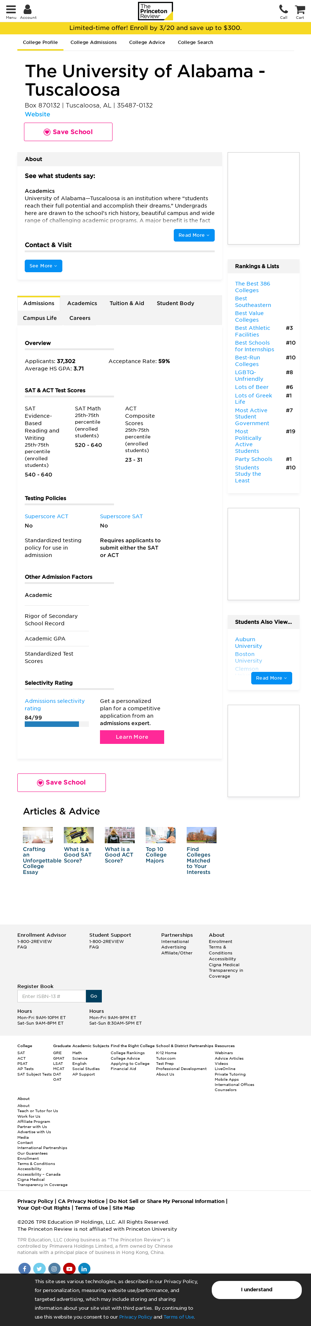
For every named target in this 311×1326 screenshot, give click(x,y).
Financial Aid (123, 1068)
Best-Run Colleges (247, 361)
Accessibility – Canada (39, 1174)
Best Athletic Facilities (252, 331)
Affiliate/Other (177, 953)
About (23, 1105)
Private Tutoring (230, 1074)
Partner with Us (32, 1126)
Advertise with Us (34, 1132)
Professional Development (181, 1068)
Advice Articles (229, 1058)
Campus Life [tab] (40, 318)
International (175, 941)
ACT (21, 1058)
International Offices (234, 1084)
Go (93, 996)
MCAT (59, 1068)
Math (77, 1052)
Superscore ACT (46, 516)
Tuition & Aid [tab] (127, 303)
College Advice (147, 42)
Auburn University (248, 642)
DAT (57, 1074)
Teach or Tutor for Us (37, 1110)
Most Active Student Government (252, 416)
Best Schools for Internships (254, 346)
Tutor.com (166, 1058)
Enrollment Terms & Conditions (220, 947)
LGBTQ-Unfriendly (249, 375)
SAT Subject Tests (34, 1074)
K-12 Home (166, 1052)
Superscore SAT (121, 516)
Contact (25, 1142)
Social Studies (86, 1068)
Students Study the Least (248, 474)
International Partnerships (42, 1147)
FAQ (22, 947)
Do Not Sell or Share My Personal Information (166, 1201)
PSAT (22, 1063)
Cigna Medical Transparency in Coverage (226, 970)
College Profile (40, 42)
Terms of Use (178, 1317)
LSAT (58, 1063)
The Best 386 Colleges (252, 287)
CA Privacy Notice (81, 1201)
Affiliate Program (33, 1121)
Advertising (173, 947)
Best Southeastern (253, 301)
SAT (21, 1052)
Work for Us (28, 1116)
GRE (57, 1052)
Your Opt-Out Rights (43, 1208)
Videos (221, 1063)
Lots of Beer (252, 387)
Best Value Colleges (249, 316)
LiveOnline (225, 1068)
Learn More (132, 737)
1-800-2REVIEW (34, 941)
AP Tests (25, 1068)
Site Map (124, 1208)
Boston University (248, 657)
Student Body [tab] (175, 303)
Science (79, 1058)
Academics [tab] (82, 303)
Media (23, 1137)
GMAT (59, 1058)
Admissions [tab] (38, 303)
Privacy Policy (135, 1317)
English (79, 1063)
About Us (165, 1074)
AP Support (83, 1074)
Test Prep (165, 1063)
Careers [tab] (79, 318)
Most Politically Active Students (248, 441)
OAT (57, 1079)
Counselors (225, 1089)
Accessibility (222, 958)
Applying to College (130, 1063)
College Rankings (128, 1052)
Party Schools (253, 459)
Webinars (224, 1052)
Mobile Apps (227, 1079)
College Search (195, 42)
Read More (194, 235)
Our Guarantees (32, 1153)
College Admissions (93, 42)
